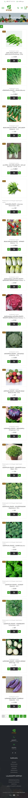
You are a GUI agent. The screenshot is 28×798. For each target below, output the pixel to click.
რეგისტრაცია (14, 772)
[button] (18, 8)
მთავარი (9, 20)
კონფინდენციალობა (14, 780)
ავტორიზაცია (14, 770)
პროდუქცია (14, 766)
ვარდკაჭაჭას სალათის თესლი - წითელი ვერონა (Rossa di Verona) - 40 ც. (14, 318)
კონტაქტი (14, 768)
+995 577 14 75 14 (9, 1)
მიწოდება (14, 784)
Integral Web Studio (20, 792)
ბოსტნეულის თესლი (14, 51)
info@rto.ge (20, 1)
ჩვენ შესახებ (14, 764)
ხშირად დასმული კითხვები (14, 786)
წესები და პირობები (14, 782)
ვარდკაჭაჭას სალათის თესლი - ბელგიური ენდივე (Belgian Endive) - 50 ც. (14, 280)
